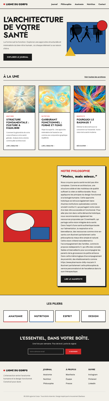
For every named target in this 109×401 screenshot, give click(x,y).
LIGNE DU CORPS (15, 4)
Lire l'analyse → (13, 146)
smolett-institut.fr (68, 207)
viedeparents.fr (75, 247)
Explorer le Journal (17, 57)
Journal (54, 4)
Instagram (93, 375)
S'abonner (73, 351)
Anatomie (79, 4)
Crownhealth (89, 219)
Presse (69, 383)
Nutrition (91, 4)
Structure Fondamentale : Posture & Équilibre (17, 124)
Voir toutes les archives (95, 77)
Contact (102, 4)
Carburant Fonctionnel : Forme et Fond (52, 122)
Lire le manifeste (73, 279)
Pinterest (92, 379)
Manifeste (70, 375)
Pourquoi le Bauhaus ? (85, 121)
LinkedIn (91, 383)
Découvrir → (82, 146)
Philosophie (66, 4)
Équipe (69, 379)
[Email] (46, 351)
